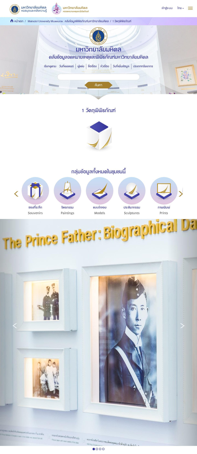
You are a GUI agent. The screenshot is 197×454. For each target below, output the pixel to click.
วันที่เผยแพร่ (66, 66)
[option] (35, 202)
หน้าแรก (18, 21)
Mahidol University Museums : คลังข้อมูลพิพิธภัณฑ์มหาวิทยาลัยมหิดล (68, 21)
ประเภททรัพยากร (143, 66)
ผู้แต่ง (81, 66)
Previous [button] (16, 194)
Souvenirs (35, 213)
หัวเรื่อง (104, 66)
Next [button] (181, 194)
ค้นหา (98, 85)
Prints (164, 213)
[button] (180, 8)
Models (99, 213)
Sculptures (132, 213)
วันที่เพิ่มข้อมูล (121, 66)
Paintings (67, 213)
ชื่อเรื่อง (92, 66)
